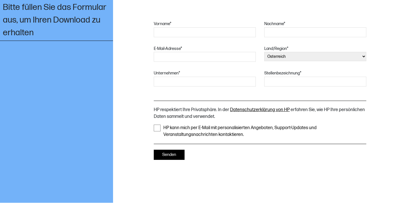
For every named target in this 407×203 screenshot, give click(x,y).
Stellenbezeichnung (282, 73)
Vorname (162, 23)
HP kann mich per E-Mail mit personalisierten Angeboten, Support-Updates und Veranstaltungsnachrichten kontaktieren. (235, 131)
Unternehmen (167, 73)
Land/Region (276, 48)
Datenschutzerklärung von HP (260, 109)
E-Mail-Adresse (168, 48)
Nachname (274, 23)
